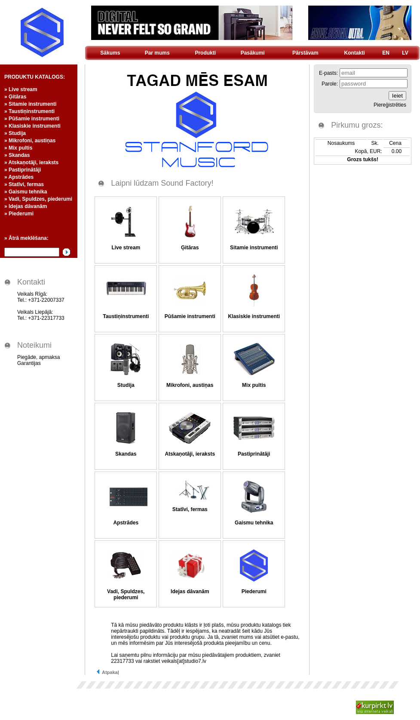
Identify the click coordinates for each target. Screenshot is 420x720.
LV (405, 53)
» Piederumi (19, 214)
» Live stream (20, 89)
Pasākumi (253, 53)
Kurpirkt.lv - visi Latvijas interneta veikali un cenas (375, 707)
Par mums (157, 53)
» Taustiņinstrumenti (29, 111)
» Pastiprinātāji (22, 170)
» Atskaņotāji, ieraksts (31, 162)
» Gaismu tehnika (25, 192)
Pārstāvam (305, 53)
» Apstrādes (19, 177)
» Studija (15, 133)
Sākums (110, 53)
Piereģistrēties (390, 105)
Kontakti (354, 53)
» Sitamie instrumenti (30, 104)
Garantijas (29, 363)
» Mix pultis (18, 148)
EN (385, 53)
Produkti (205, 53)
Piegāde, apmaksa (38, 357)
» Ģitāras (15, 97)
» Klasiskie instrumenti (32, 126)
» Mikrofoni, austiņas (29, 141)
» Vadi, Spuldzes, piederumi (38, 199)
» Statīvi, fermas (24, 184)
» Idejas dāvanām (25, 206)
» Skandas (17, 155)
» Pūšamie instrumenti (31, 119)
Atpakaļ (107, 672)
